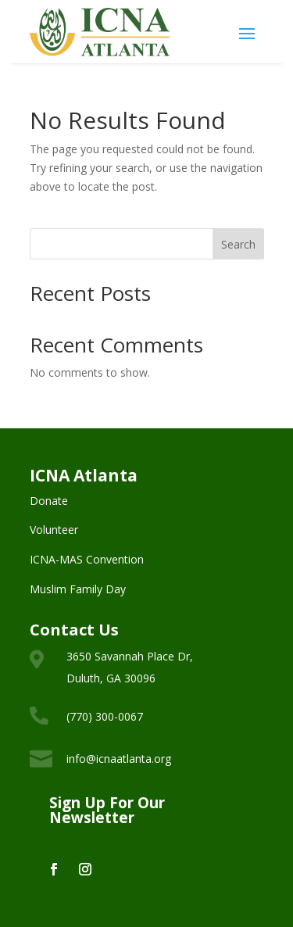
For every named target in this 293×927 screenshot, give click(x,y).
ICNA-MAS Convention (87, 559)
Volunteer (54, 529)
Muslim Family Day (78, 589)
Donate (49, 500)
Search (238, 244)
